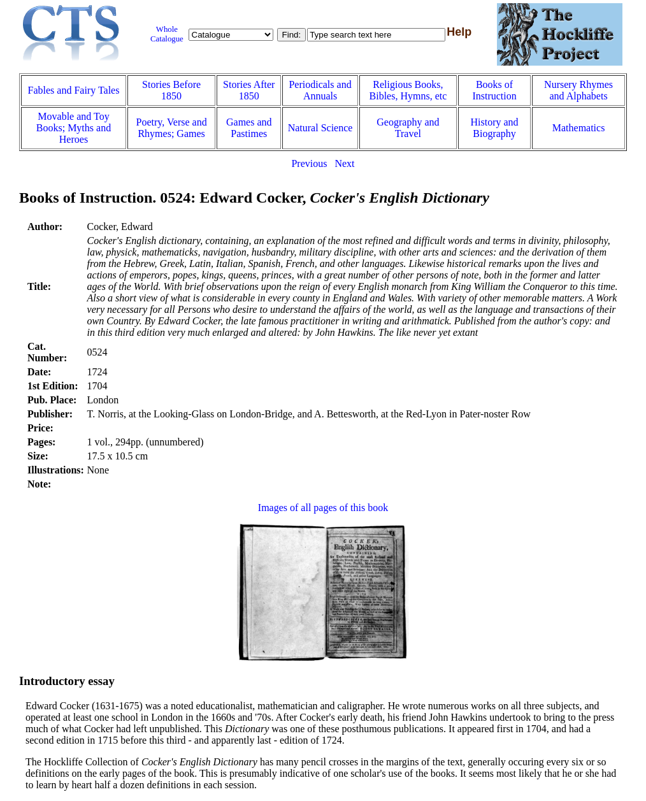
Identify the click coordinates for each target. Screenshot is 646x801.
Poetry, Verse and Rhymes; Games (171, 128)
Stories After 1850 (249, 90)
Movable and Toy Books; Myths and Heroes (73, 128)
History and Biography (495, 128)
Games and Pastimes (249, 128)
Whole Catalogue (166, 34)
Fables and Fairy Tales (74, 90)
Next (344, 163)
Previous (309, 163)
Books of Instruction (494, 90)
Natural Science (320, 127)
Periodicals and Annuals (320, 90)
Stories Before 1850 (171, 90)
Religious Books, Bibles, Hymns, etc (408, 90)
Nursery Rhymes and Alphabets (578, 90)
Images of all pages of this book (323, 507)
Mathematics (578, 127)
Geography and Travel (408, 128)
